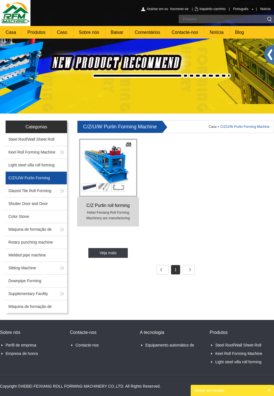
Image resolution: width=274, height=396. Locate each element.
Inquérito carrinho (212, 9)
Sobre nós (89, 32)
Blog (239, 32)
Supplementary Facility (28, 293)
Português (241, 9)
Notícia (265, 9)
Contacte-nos (185, 32)
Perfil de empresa (21, 345)
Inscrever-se (179, 9)
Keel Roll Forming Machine (31, 152)
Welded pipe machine (27, 255)
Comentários (147, 32)
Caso (62, 32)
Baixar (117, 32)
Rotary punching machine (30, 242)
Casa (11, 32)
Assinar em (155, 9)
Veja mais (108, 253)
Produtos (36, 32)
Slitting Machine (22, 268)
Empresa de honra (22, 353)
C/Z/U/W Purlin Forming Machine (245, 127)
